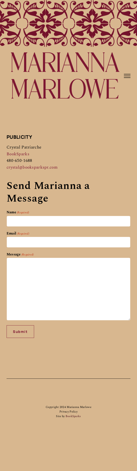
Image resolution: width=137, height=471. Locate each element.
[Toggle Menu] (127, 76)
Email (18, 233)
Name (18, 212)
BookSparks (18, 154)
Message (20, 254)
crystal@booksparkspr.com (32, 167)
